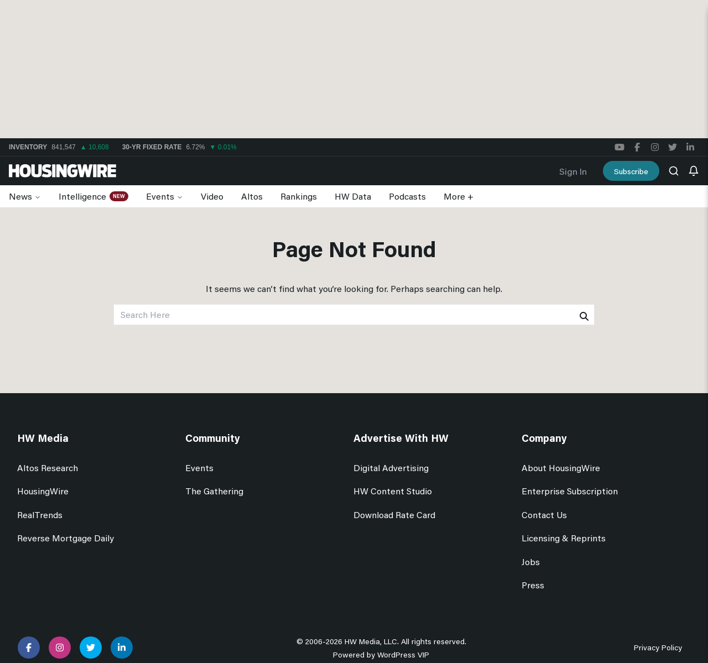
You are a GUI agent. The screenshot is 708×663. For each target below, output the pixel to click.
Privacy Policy (658, 647)
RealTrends (40, 514)
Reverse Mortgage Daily (65, 538)
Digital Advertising (391, 467)
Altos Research (47, 467)
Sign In (573, 171)
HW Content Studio (392, 491)
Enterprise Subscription (570, 491)
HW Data (353, 196)
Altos (252, 196)
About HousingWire (561, 467)
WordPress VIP (403, 654)
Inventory (28, 147)
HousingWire (43, 491)
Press (533, 585)
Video (212, 196)
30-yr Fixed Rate (152, 147)
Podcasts (407, 196)
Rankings (298, 196)
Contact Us (544, 514)
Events (160, 196)
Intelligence (82, 196)
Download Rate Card (394, 514)
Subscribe (631, 171)
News (20, 196)
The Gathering (214, 491)
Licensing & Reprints (564, 538)
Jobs (531, 561)
